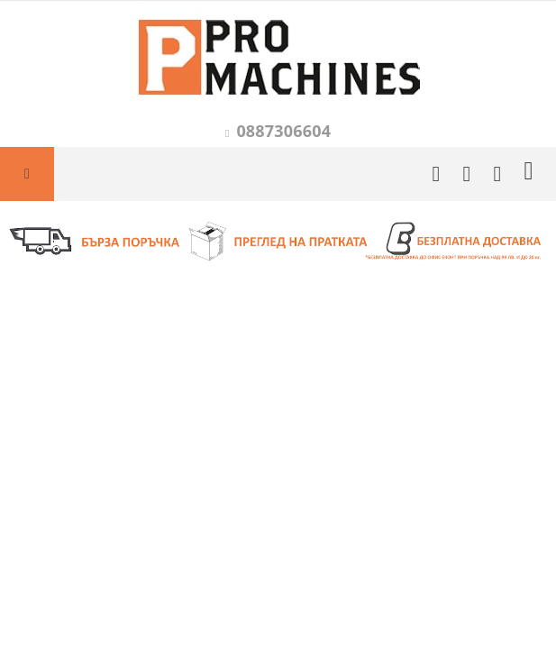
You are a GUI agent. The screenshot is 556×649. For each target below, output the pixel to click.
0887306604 (283, 131)
